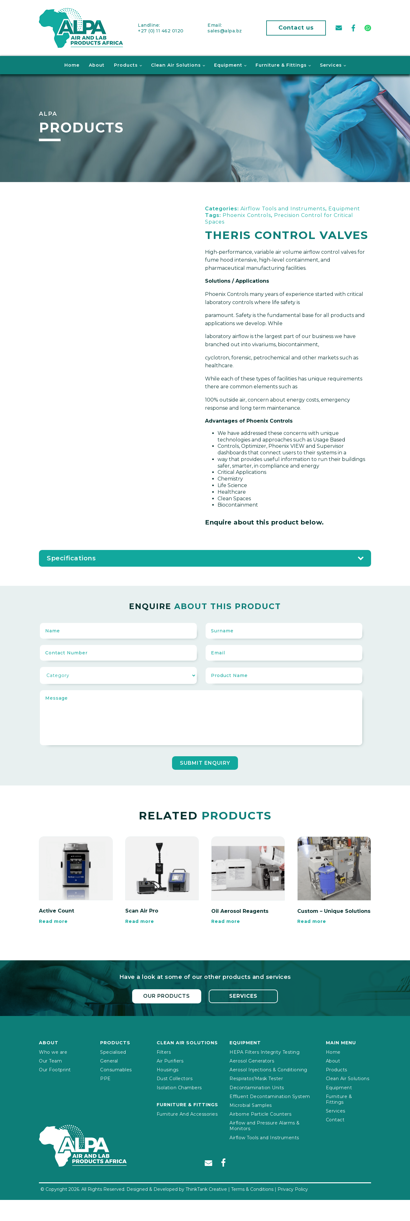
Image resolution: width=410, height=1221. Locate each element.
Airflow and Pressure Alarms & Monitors (264, 1125)
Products (126, 65)
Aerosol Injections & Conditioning (268, 1069)
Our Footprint (55, 1069)
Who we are (53, 1051)
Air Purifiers (170, 1060)
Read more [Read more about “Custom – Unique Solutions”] (311, 921)
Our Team (50, 1060)
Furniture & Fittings (281, 65)
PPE (105, 1078)
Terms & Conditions (252, 1189)
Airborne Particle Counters (260, 1114)
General (109, 1060)
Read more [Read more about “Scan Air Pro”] (139, 921)
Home (71, 65)
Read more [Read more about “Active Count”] (53, 921)
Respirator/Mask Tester (256, 1078)
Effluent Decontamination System (269, 1096)
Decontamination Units (256, 1087)
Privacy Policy (293, 1189)
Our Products (166, 996)
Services (331, 65)
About (97, 65)
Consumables (116, 1069)
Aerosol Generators (251, 1060)
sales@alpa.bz (225, 30)
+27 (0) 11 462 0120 (161, 30)
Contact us (296, 27)
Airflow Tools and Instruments (264, 1137)
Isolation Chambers (179, 1087)
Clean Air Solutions (176, 65)
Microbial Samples (250, 1105)
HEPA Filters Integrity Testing (264, 1051)
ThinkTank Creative (206, 1189)
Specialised (113, 1051)
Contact (335, 1119)
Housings (168, 1069)
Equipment (228, 65)
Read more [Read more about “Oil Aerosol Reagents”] (225, 921)
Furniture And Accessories (187, 1113)
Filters (164, 1051)
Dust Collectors (175, 1078)
